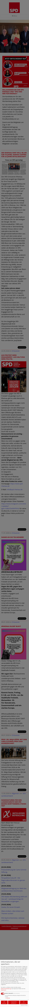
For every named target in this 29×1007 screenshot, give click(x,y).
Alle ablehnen (4, 1002)
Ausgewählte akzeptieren (14, 1002)
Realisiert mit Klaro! (24, 1005)
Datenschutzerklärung (6, 988)
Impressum (3, 990)
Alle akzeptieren (23, 1002)
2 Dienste (7, 998)
